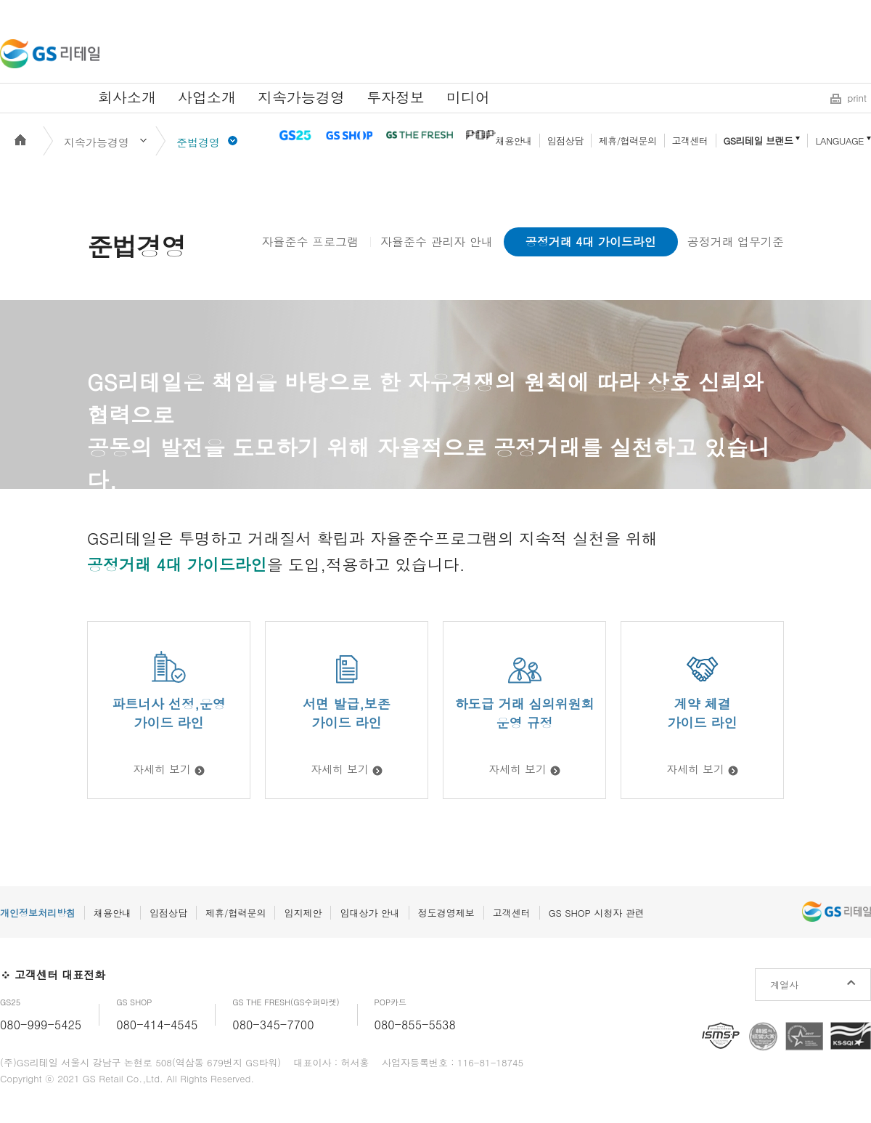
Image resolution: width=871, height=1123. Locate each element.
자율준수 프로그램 (310, 241)
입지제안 (303, 913)
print (857, 98)
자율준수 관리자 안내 (436, 241)
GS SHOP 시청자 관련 (597, 913)
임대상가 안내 (369, 913)
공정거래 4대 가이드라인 (591, 241)
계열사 (784, 985)
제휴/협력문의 (628, 140)
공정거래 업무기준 (735, 241)
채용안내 (514, 140)
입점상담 (565, 140)
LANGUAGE (839, 140)
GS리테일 (49, 53)
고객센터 (690, 140)
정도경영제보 (446, 913)
